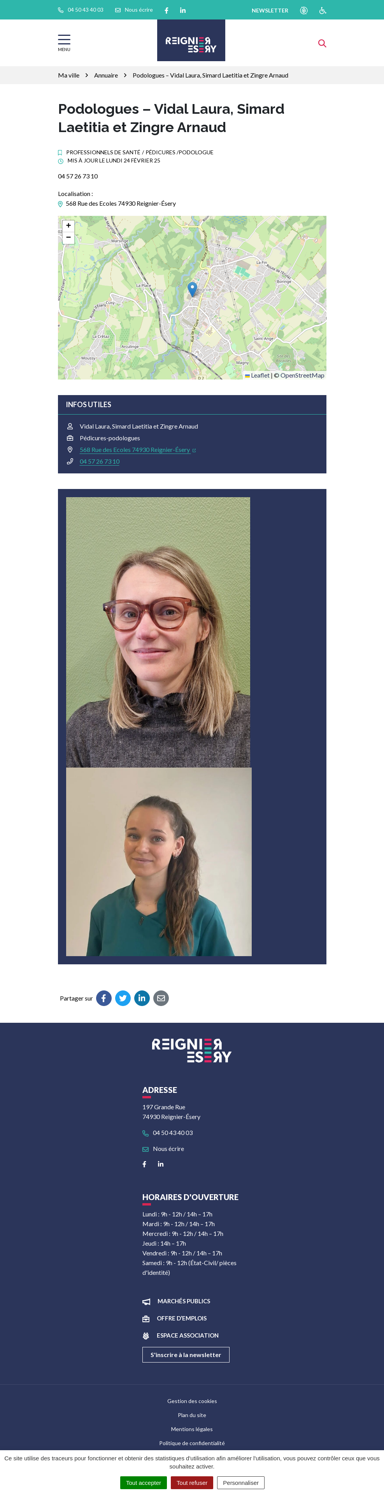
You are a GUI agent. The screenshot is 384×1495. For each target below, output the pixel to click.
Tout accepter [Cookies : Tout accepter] (143, 1482)
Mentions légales (192, 1429)
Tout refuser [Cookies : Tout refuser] (192, 1482)
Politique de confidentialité (192, 1443)
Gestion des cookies (192, 1401)
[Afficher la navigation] (64, 43)
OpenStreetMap (302, 375)
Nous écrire (163, 1148)
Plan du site (192, 1415)
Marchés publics (184, 1300)
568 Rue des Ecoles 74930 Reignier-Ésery (138, 449)
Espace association (188, 1335)
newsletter (270, 10)
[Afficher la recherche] (322, 42)
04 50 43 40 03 (167, 1132)
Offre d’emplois (182, 1318)
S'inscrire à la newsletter (186, 1354)
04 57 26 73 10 (99, 461)
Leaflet (257, 375)
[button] (192, 290)
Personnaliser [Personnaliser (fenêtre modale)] (241, 1482)
